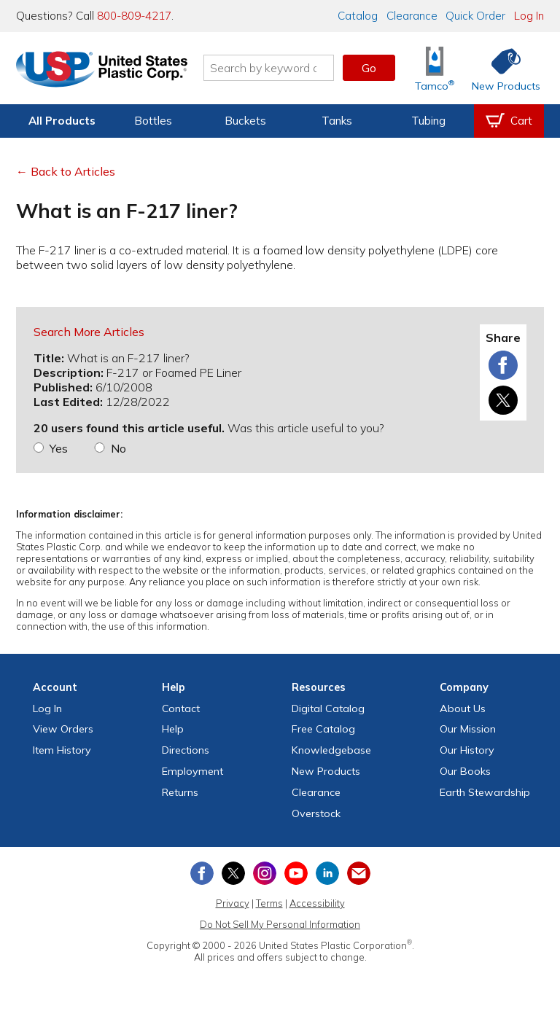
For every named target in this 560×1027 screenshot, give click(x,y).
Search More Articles (89, 331)
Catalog (358, 16)
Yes (59, 448)
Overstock (316, 813)
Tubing (428, 121)
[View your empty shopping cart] (509, 121)
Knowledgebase (331, 750)
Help (173, 728)
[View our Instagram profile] (264, 873)
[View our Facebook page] (202, 873)
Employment (192, 771)
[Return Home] (102, 70)
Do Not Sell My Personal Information (280, 924)
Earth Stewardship (485, 792)
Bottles (153, 121)
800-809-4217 (134, 16)
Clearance (412, 16)
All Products (62, 121)
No (118, 448)
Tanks (337, 121)
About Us (463, 708)
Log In (529, 16)
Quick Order (475, 16)
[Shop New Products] (501, 68)
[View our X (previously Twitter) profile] (233, 873)
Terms (269, 903)
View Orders (63, 728)
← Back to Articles (65, 171)
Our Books (465, 771)
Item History (62, 750)
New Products (326, 771)
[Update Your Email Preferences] (358, 873)
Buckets (245, 121)
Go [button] (369, 67)
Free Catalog (323, 728)
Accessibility (317, 903)
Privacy (232, 903)
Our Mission (468, 728)
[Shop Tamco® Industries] (434, 68)
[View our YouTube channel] (296, 873)
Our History (467, 750)
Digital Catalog (328, 708)
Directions (185, 750)
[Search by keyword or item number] (269, 68)
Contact (181, 708)
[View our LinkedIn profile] (327, 873)
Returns (180, 792)
